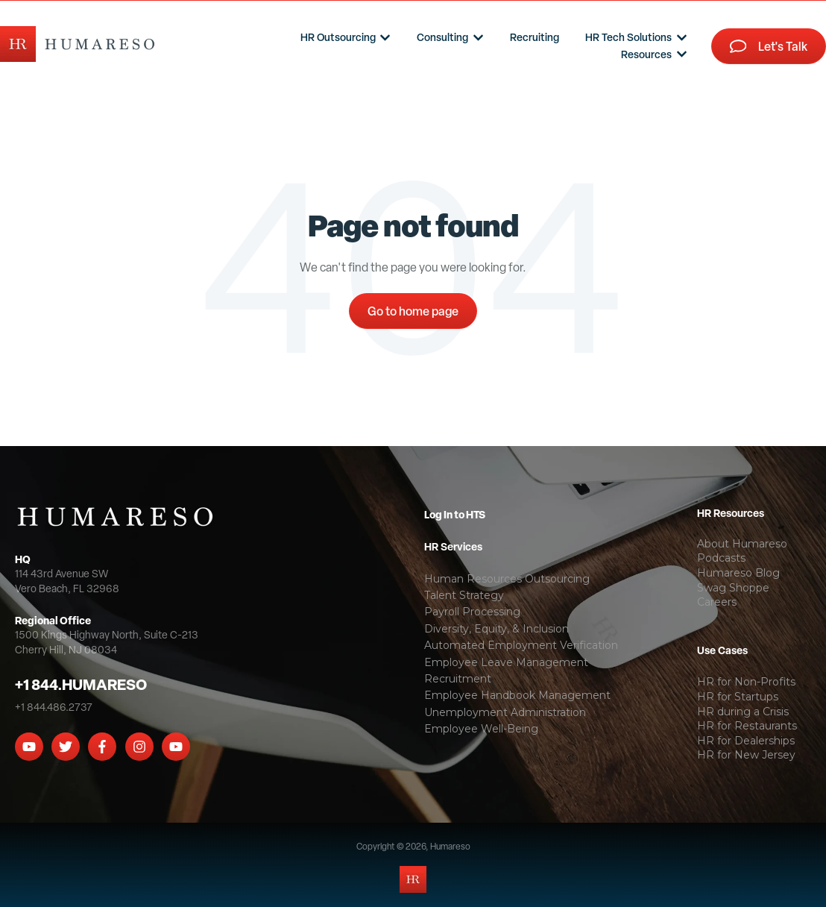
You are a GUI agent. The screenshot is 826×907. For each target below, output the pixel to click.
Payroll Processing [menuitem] (472, 611)
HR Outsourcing (338, 37)
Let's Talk (769, 46)
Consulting (442, 37)
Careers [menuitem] (717, 602)
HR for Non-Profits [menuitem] (746, 681)
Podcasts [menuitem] (721, 558)
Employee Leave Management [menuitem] (506, 662)
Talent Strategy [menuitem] (464, 595)
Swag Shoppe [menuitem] (733, 587)
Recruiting (534, 37)
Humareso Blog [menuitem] (738, 573)
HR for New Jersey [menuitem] (746, 755)
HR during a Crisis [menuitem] (743, 711)
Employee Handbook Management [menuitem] (517, 695)
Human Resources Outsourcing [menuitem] (507, 579)
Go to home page (413, 311)
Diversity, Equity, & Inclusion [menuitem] (496, 628)
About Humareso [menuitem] (742, 543)
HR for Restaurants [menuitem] (747, 725)
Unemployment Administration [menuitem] (505, 712)
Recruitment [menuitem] (457, 678)
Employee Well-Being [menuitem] (481, 728)
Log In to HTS (454, 514)
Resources (646, 54)
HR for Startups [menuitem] (737, 696)
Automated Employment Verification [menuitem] (521, 645)
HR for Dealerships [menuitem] (746, 740)
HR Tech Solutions (628, 37)
